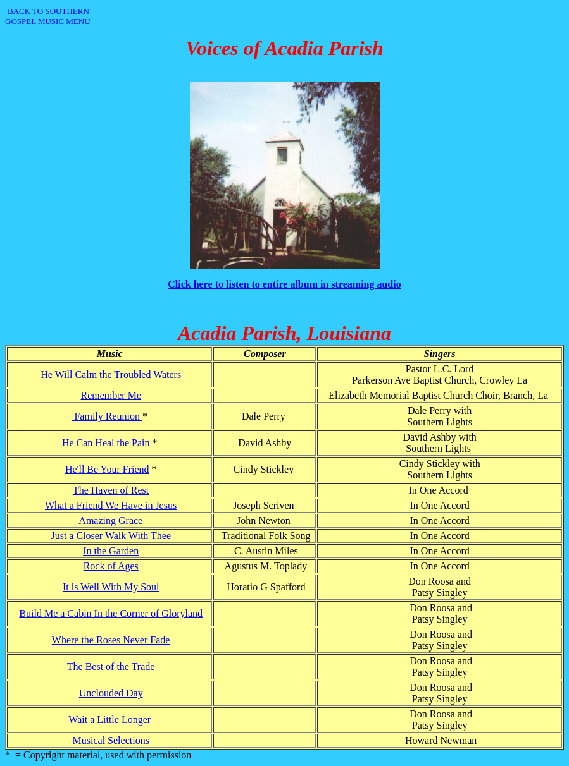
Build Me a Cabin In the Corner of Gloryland (111, 613)
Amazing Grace (110, 520)
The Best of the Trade (111, 666)
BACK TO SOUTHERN (48, 11)
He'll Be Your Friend (107, 469)
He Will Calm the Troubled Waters (111, 374)
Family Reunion (107, 416)
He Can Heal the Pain (106, 442)
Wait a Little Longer (109, 719)
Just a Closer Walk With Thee (111, 535)
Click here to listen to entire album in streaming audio (284, 284)
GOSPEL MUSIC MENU (48, 21)
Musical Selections (109, 740)
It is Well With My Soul (111, 586)
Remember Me (110, 395)
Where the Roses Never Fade (111, 640)
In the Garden (111, 550)
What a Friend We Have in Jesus (111, 505)
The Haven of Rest (111, 490)
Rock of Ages (111, 566)
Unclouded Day (111, 693)
